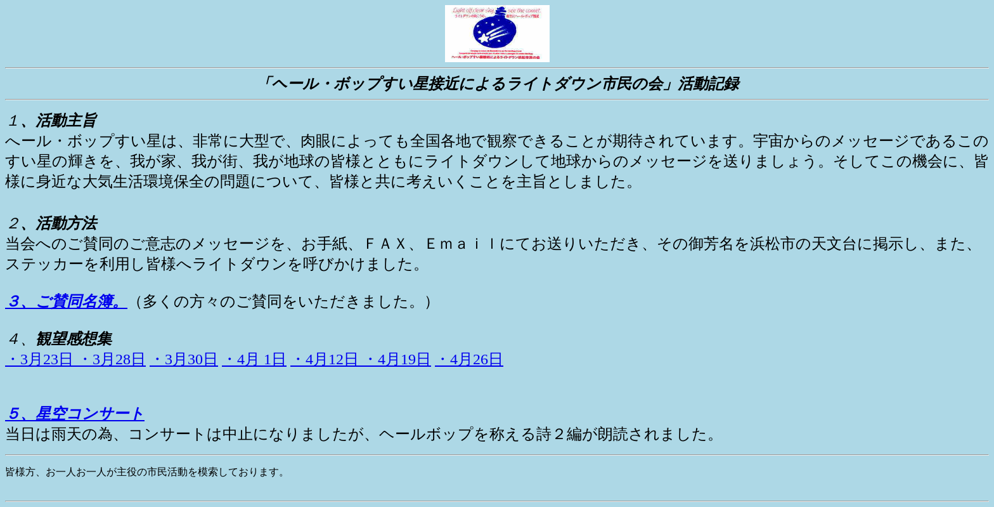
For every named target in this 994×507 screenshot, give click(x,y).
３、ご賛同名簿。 (66, 301)
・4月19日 (397, 359)
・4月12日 (326, 359)
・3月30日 (184, 359)
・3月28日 (111, 359)
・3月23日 (41, 359)
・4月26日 (469, 359)
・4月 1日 (254, 359)
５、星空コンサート (75, 413)
